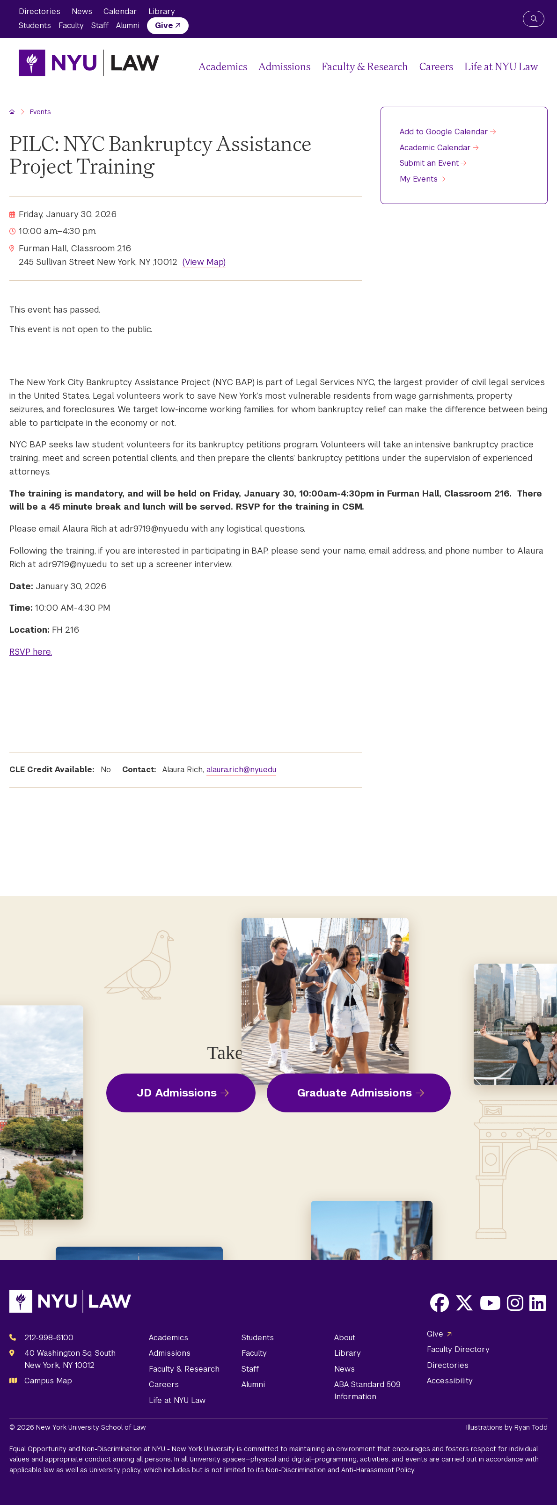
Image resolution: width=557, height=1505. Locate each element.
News (82, 11)
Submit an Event (429, 163)
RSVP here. (30, 651)
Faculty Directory (458, 1349)
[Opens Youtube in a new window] (490, 1302)
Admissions (284, 66)
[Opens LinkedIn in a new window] (537, 1302)
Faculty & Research (365, 66)
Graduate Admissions (354, 1092)
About (344, 1338)
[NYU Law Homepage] (89, 62)
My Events (419, 179)
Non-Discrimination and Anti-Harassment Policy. (341, 1470)
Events (40, 112)
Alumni (127, 25)
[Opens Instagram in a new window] (515, 1302)
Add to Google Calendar (444, 132)
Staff (100, 25)
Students (35, 25)
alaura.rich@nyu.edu (241, 769)
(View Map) (204, 261)
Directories (39, 11)
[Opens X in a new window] (464, 1302)
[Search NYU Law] (533, 19)
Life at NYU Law (501, 66)
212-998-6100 (48, 1338)
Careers (436, 66)
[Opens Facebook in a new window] (439, 1302)
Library (161, 11)
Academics (222, 66)
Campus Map (48, 1381)
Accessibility (450, 1381)
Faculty (71, 25)
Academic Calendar (435, 148)
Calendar (120, 11)
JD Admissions (177, 1092)
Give (164, 25)
